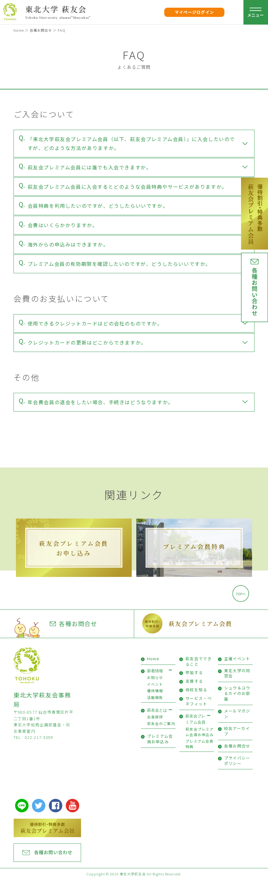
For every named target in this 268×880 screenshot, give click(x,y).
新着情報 (155, 671)
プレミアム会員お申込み (160, 738)
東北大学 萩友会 (56, 8)
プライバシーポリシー (237, 760)
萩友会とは (157, 710)
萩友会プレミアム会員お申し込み (73, 548)
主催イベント (237, 658)
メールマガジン (237, 713)
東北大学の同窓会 (237, 673)
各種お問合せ (41, 30)
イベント (155, 684)
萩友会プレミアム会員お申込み (199, 731)
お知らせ (155, 677)
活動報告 (155, 697)
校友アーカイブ (237, 731)
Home (153, 658)
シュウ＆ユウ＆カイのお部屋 (237, 693)
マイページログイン (194, 12)
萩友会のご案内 (161, 723)
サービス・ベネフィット (198, 701)
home (19, 30)
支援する (194, 681)
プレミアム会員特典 (194, 546)
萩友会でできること (198, 661)
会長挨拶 (155, 716)
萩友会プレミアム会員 (200, 623)
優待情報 (155, 690)
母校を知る (196, 690)
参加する (194, 672)
